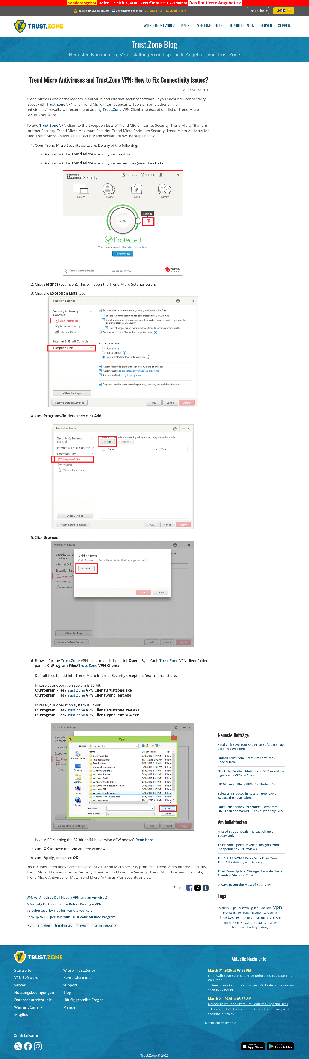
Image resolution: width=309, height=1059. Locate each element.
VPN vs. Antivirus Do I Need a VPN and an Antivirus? (67, 897)
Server (266, 26)
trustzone (238, 927)
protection (229, 912)
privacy (264, 927)
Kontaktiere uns (77, 977)
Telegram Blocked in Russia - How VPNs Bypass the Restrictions (247, 795)
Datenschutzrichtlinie (33, 999)
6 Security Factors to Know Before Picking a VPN (64, 904)
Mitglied (21, 1014)
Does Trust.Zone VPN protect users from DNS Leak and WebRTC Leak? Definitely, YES (250, 809)
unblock (265, 908)
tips (234, 908)
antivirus (44, 925)
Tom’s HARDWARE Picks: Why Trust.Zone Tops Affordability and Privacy (248, 860)
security (224, 908)
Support (285, 26)
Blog (67, 992)
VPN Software (26, 977)
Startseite (22, 970)
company (243, 912)
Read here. (144, 839)
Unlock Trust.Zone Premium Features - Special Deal (248, 1004)
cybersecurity (255, 922)
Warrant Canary (28, 1007)
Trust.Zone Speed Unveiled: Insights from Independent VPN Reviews (248, 847)
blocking (252, 927)
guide (254, 908)
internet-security (104, 925)
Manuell (70, 1007)
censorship (271, 912)
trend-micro (63, 925)
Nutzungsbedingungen (34, 992)
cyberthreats (263, 918)
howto (277, 918)
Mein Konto (284, 10)
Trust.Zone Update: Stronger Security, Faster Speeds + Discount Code (251, 873)
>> (215, 3)
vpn (30, 925)
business (247, 918)
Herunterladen (241, 26)
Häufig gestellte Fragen (83, 999)
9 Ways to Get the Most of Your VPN (244, 884)
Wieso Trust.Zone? (159, 26)
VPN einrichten (210, 26)
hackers (273, 923)
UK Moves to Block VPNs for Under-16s (246, 784)
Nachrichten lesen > (220, 1023)
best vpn (244, 908)
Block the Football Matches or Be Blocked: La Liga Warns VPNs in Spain (251, 773)
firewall (82, 925)
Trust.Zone (55, 104)
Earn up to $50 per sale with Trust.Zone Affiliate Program (71, 917)
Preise (186, 26)
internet (256, 912)
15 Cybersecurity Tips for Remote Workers (59, 910)
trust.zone (229, 917)
